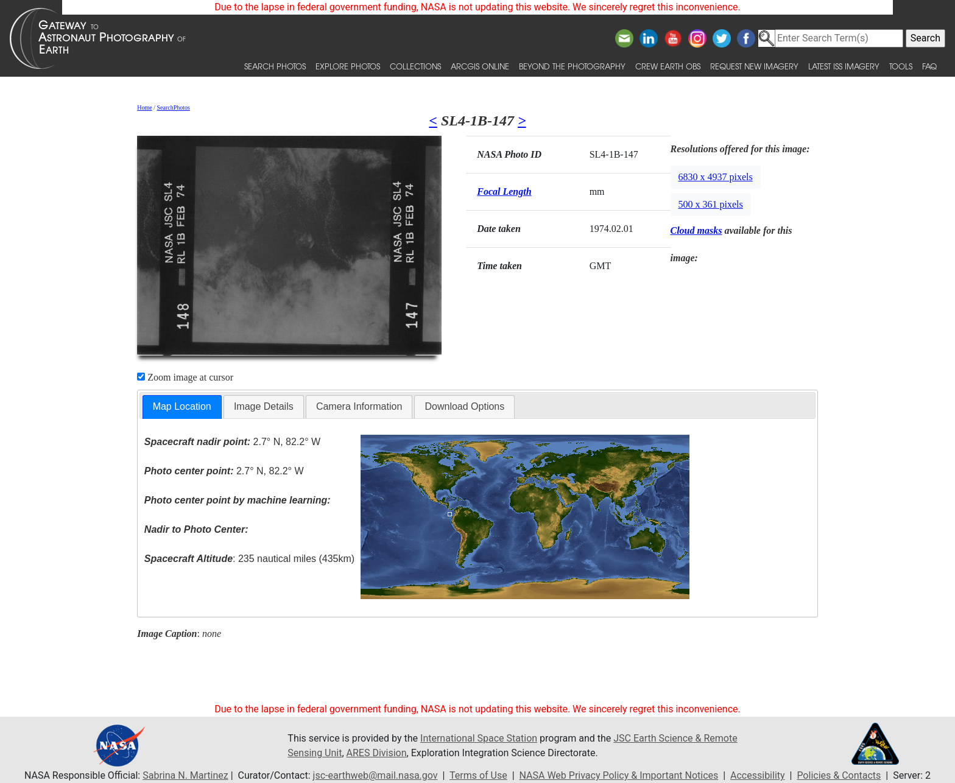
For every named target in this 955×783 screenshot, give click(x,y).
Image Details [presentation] (264, 406)
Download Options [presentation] (464, 406)
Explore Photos (347, 66)
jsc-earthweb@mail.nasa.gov (375, 775)
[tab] (182, 407)
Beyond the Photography (572, 66)
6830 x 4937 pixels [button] (715, 177)
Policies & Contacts (839, 775)
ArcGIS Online (480, 66)
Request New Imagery (754, 66)
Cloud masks (696, 230)
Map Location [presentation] (182, 406)
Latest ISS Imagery (843, 66)
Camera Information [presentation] (359, 406)
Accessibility (757, 775)
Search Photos (275, 66)
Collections (415, 66)
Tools (900, 66)
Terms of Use (478, 775)
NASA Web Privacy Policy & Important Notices (619, 775)
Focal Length (504, 191)
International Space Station (478, 738)
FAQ (929, 66)
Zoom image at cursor (185, 377)
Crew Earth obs (667, 66)
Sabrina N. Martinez (185, 775)
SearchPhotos (173, 107)
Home (144, 107)
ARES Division (377, 753)
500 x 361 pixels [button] (710, 204)
